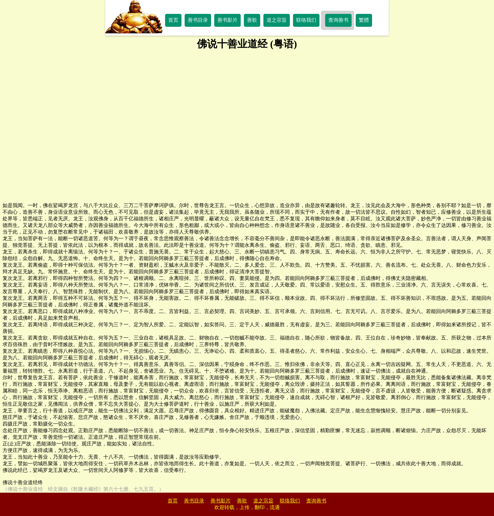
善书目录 (198, 20)
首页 (173, 20)
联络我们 (306, 20)
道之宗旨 (277, 20)
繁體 (364, 20)
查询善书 (338, 20)
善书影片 (227, 20)
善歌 (252, 20)
